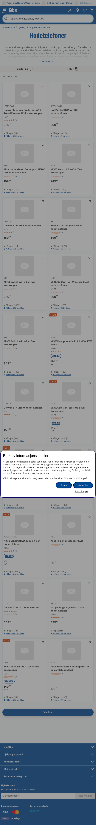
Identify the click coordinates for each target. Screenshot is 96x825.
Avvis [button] (64, 485)
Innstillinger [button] (81, 491)
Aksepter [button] (83, 485)
